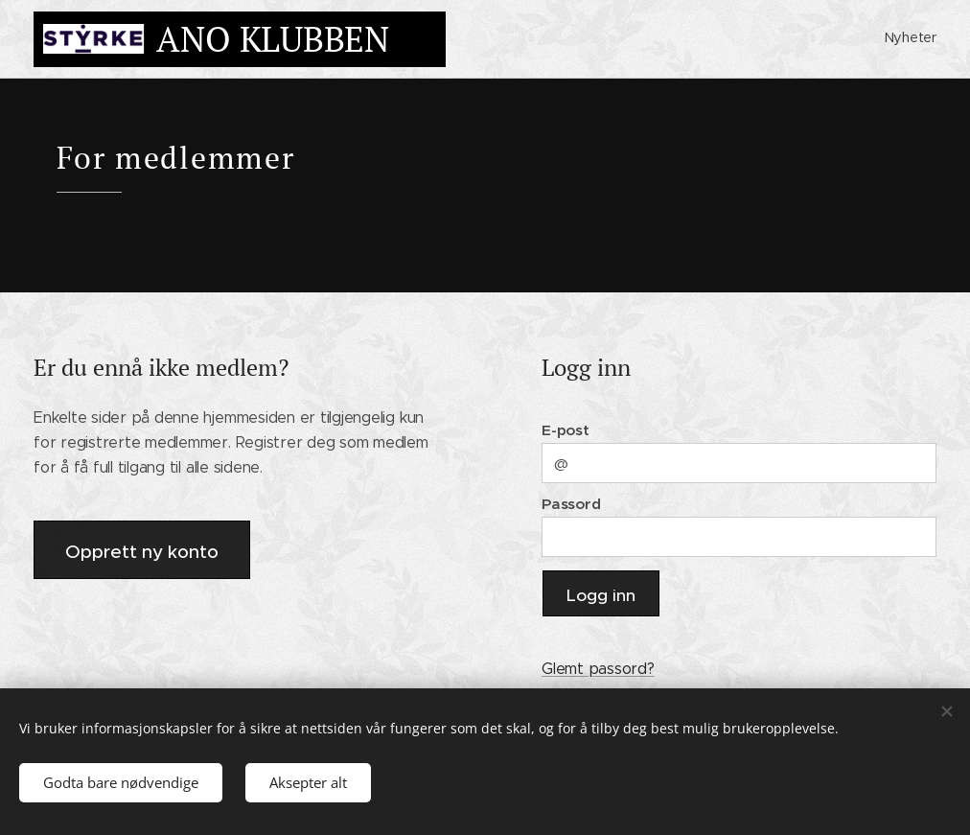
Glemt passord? (598, 669)
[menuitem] (934, 39)
